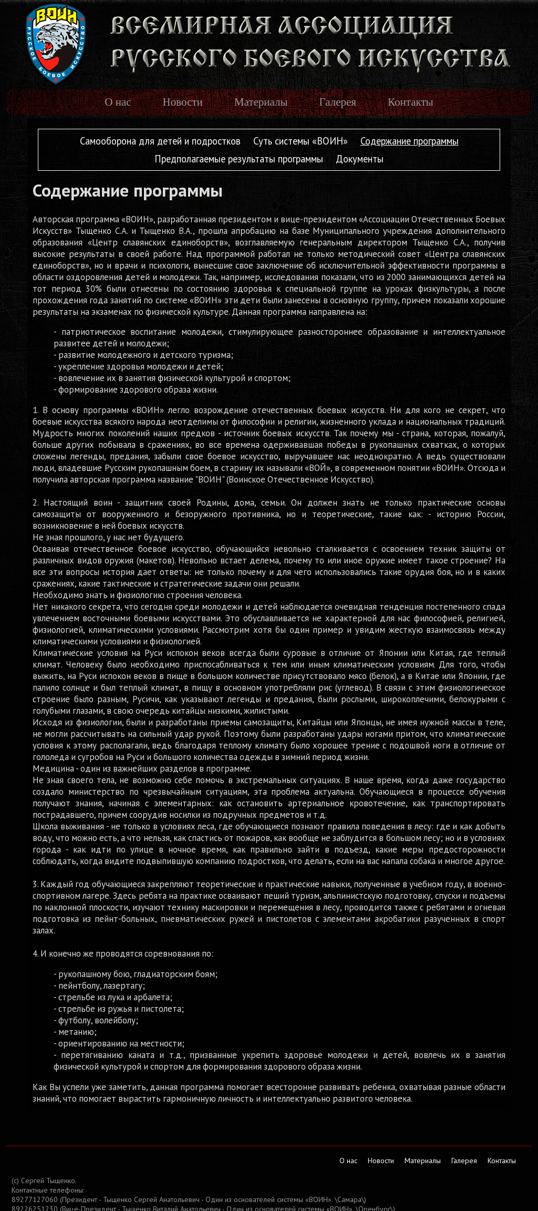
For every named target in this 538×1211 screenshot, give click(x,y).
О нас (118, 102)
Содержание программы (409, 141)
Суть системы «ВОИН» (300, 141)
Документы (360, 158)
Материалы (261, 102)
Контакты (410, 102)
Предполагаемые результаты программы (238, 158)
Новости (183, 102)
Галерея (337, 102)
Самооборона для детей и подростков (160, 141)
